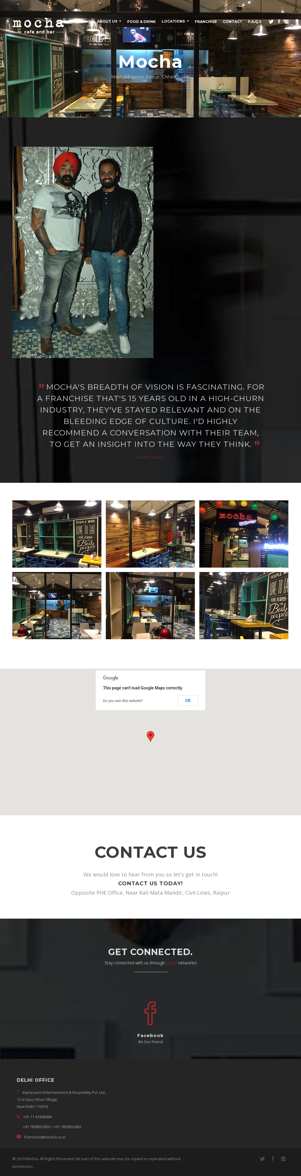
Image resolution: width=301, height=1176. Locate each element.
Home (85, 21)
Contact (232, 21)
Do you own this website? (123, 701)
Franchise (206, 21)
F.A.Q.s (254, 21)
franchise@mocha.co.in (45, 1137)
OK (188, 700)
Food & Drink (141, 21)
